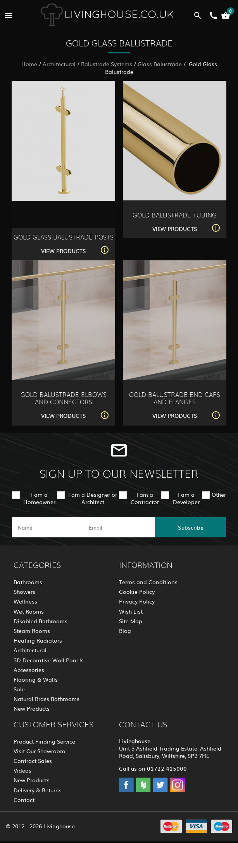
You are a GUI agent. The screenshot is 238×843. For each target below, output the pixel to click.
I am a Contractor (145, 498)
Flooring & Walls (36, 679)
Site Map (130, 621)
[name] (47, 527)
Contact (24, 800)
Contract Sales (33, 760)
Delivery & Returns (38, 790)
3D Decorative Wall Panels (49, 660)
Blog (125, 630)
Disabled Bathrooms (40, 621)
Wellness (25, 601)
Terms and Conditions (148, 582)
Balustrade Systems (106, 64)
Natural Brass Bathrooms (46, 699)
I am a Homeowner (39, 498)
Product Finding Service (44, 741)
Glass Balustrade (160, 64)
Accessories (29, 670)
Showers (24, 591)
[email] (118, 527)
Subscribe (191, 527)
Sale (19, 689)
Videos (22, 770)
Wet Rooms (29, 611)
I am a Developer (186, 498)
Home (29, 64)
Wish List (131, 611)
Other (219, 494)
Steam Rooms (32, 630)
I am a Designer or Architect (92, 498)
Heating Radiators (38, 640)
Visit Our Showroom (39, 751)
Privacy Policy (137, 601)
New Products (32, 708)
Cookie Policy (137, 591)
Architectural (59, 64)
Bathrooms (28, 582)
